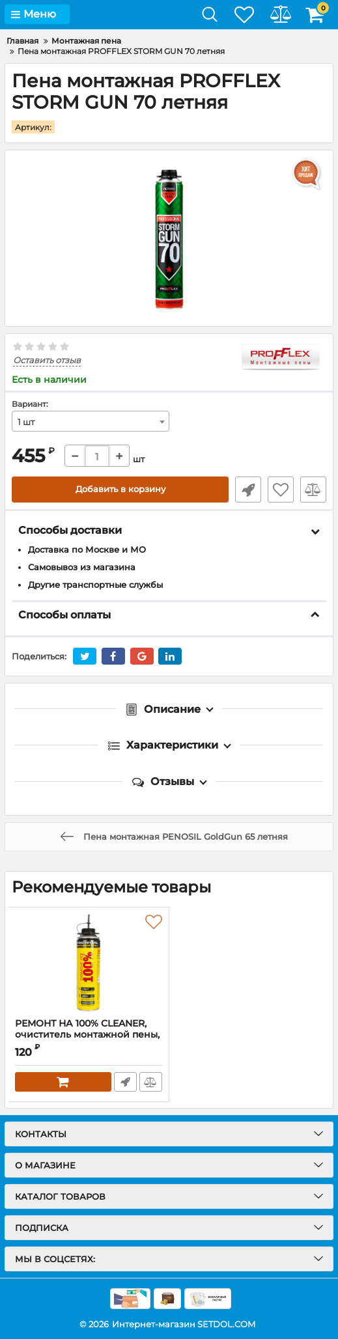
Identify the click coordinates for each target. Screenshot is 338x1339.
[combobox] (90, 421)
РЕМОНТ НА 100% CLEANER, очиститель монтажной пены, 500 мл (87, 1034)
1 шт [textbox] (26, 422)
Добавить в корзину (120, 489)
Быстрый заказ (248, 489)
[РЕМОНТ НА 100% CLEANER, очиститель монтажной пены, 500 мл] (88, 962)
